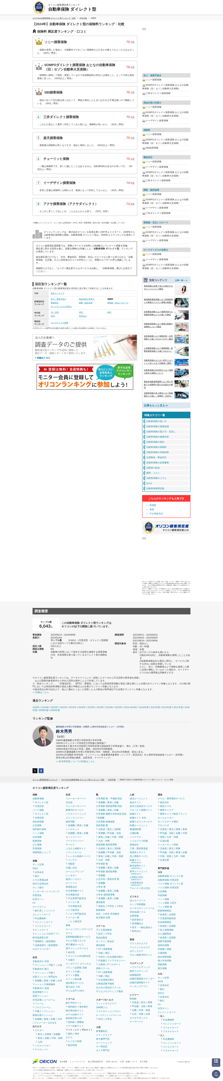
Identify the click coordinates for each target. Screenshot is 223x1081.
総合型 (71, 952)
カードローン (39, 906)
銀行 (37, 876)
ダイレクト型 (41, 802)
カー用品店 (101, 1046)
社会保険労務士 (115, 957)
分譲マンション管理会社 (45, 976)
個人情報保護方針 (95, 1061)
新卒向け (136, 931)
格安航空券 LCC (74, 1018)
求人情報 (143, 1061)
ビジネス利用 (75, 1041)
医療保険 (37, 841)
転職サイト (135, 814)
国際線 (80, 1022)
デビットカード (40, 930)
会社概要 (63, 1061)
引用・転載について (128, 1061)
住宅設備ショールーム (44, 999)
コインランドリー (75, 817)
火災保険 (37, 825)
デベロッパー (41, 1049)
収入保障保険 (167, 930)
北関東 (47, 1034)
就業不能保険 (164, 941)
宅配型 (71, 863)
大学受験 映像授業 (105, 821)
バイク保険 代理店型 (168, 887)
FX (34, 903)
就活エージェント (139, 798)
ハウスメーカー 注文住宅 (44, 1023)
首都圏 (38, 980)
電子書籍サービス (75, 944)
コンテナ (72, 860)
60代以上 (83, 316)
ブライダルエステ (139, 943)
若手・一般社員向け (142, 927)
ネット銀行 (38, 887)
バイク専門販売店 (77, 914)
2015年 (118, 707)
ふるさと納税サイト (76, 848)
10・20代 (55, 312)
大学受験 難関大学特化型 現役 (111, 814)
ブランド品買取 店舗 (76, 967)
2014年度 (144, 707)
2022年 (63, 707)
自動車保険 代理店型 (168, 880)
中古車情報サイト (75, 890)
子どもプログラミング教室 (109, 991)
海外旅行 (83, 1006)
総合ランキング (57, 293)
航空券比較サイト (75, 1010)
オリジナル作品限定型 (79, 956)
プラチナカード (171, 1031)
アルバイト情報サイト (141, 810)
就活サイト (135, 802)
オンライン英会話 (105, 941)
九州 (59, 980)
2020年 (82, 707)
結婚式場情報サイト (140, 982)
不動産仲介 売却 (41, 961)
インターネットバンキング (46, 891)
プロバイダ (163, 825)
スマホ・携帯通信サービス (171, 798)
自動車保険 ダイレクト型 (170, 876)
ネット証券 (38, 864)
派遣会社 (134, 844)
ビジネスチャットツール (142, 908)
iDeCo (161, 993)
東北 (40, 1034)
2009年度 (43, 710)
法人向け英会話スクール (108, 987)
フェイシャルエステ (140, 947)
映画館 (133, 998)
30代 (81, 312)
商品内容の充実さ (86, 299)
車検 (152, 509)
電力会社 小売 (73, 987)
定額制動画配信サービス (78, 936)
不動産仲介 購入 (41, 969)
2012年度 (166, 707)
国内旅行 (72, 1006)
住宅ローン (38, 899)
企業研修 (134, 915)
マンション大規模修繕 (44, 984)
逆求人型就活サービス (141, 806)
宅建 (100, 953)
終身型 (163, 914)
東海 (46, 980)
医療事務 (107, 949)
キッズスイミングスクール (108, 1015)
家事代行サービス (75, 810)
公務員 (101, 964)
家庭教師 (100, 910)
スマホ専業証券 (40, 880)
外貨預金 (37, 895)
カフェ (69, 933)
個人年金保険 (164, 960)
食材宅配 (70, 821)
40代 (109, 312)
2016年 (109, 707)
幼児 (100, 933)
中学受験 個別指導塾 (106, 871)
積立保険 (162, 968)
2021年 (72, 707)
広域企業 (164, 841)
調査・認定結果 (85, 303)
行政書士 (102, 960)
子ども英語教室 (104, 930)
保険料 (146, 130)
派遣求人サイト (137, 852)
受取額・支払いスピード (118, 303)
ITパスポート (114, 964)
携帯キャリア (167, 810)
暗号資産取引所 (40, 937)
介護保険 (162, 953)
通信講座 (100, 945)
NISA (35, 868)
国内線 (71, 1022)
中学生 (110, 906)
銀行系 (38, 910)
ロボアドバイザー (42, 949)
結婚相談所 (135, 975)
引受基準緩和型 (168, 918)
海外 (77, 1033)
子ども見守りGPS (75, 990)
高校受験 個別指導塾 (106, 844)
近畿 (53, 980)
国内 (70, 1033)
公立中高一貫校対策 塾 (107, 879)
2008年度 (55, 710)
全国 (147, 1014)
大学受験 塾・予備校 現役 (109, 798)
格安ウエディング (139, 971)
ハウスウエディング (140, 967)
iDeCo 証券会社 (40, 883)
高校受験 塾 (102, 825)
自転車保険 (38, 821)
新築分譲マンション (43, 1015)
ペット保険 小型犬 (167, 903)
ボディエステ (136, 951)
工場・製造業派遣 (139, 848)
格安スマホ (165, 806)
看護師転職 (135, 829)
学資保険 (37, 848)
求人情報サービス (139, 856)
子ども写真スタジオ (76, 940)
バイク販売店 (72, 910)
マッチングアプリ (139, 986)
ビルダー (39, 1030)
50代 (53, 316)
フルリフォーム (43, 1007)
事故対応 (54, 303)
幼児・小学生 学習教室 (107, 914)
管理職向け (137, 923)
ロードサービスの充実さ (61, 306)
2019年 (91, 707)
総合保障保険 (164, 957)
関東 (150, 1002)
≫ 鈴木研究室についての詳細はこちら (75, 761)
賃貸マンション (40, 996)
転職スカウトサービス (141, 821)
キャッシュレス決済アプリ (46, 933)
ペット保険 (38, 833)
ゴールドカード (43, 926)
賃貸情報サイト (40, 992)
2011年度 (178, 707)
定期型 (172, 914)
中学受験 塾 (102, 863)
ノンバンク (49, 910)
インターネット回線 (168, 844)
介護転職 (134, 833)
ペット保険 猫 (165, 906)
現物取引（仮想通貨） (46, 941)
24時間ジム (102, 1007)
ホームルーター (166, 817)
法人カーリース (137, 900)
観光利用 (72, 1045)
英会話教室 (101, 937)
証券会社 (39, 872)
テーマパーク (136, 1021)
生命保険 (37, 837)
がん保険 (37, 844)
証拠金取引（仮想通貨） (47, 945)
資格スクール (103, 968)
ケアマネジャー (117, 960)
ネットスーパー (74, 837)
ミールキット (72, 829)
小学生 (119, 906)
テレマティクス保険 (59, 323)
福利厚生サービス (75, 983)
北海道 (101, 829)
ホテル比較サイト (75, 1014)
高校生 (101, 906)
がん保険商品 (164, 933)
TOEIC (101, 957)
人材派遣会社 (136, 883)
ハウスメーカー (43, 1045)
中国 (185, 833)
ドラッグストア (104, 1035)
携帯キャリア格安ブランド (173, 814)
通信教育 (100, 902)
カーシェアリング (75, 871)
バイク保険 (38, 810)
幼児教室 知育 (103, 917)
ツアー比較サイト (75, 1026)
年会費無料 (40, 918)
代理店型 (39, 806)
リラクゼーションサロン (108, 1011)
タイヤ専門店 (103, 1050)
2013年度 (155, 707)
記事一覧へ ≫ (181, 280)
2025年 (36, 707)
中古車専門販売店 (77, 898)
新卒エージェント (139, 872)
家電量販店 (101, 1031)
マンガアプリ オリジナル (78, 963)
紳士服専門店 (103, 1039)
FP (99, 949)
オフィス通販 (72, 975)
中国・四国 (57, 1038)
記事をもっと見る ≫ (156, 405)
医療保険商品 (164, 910)
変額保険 (162, 964)
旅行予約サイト (74, 1003)
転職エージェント (139, 825)
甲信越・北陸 (114, 833)
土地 (59, 965)
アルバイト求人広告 (140, 888)
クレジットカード (42, 914)
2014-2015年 (130, 707)
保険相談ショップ (42, 852)
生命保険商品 (164, 922)
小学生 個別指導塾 (105, 894)
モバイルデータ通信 (168, 821)
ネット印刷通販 (137, 904)
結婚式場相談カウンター (142, 978)
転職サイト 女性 (138, 817)
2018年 (100, 707)
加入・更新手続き (58, 299)
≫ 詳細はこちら (41, 692)
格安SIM (164, 802)
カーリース (71, 883)
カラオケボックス (139, 1018)
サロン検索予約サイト (141, 955)
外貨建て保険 (164, 949)
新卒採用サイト (137, 866)
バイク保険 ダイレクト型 (170, 883)
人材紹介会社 (136, 878)
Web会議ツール (138, 912)
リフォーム (38, 1003)
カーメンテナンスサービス (79, 929)
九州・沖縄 (104, 841)
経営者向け (137, 919)
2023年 (54, 707)
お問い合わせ (111, 1061)
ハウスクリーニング (76, 814)
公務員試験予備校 (105, 983)
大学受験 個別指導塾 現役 (109, 806)
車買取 (153, 505)
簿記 (107, 953)
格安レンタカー (74, 879)
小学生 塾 (101, 887)
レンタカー (71, 875)
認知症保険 (163, 945)
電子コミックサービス (77, 948)
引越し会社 (71, 867)
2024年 (45, 707)
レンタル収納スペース (79, 856)
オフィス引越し (74, 971)
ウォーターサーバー (76, 798)
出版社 (71, 960)
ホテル (69, 1037)
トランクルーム (74, 852)
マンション (40, 965)
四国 (162, 837)
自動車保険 (38, 798)
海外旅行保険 (39, 829)
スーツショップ (104, 1042)
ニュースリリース (77, 1061)
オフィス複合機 (74, 979)
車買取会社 (71, 887)
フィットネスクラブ (106, 1003)
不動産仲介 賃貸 (41, 988)
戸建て (51, 965)
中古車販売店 (156, 513)
